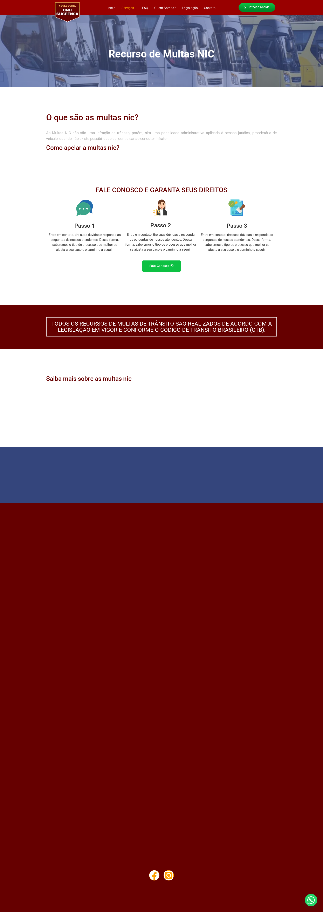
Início (111, 8)
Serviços (128, 8)
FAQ (145, 8)
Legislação (190, 8)
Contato (209, 8)
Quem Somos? (165, 8)
